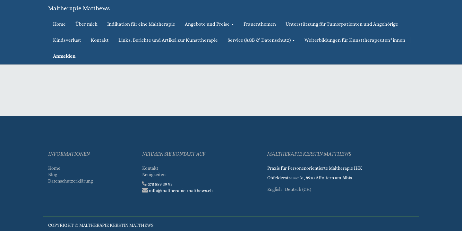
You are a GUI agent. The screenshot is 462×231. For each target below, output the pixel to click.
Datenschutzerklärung (71, 181)
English (274, 189)
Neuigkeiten (154, 174)
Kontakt (150, 168)
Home (54, 168)
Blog (52, 174)
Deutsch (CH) (298, 189)
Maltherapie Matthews (79, 8)
